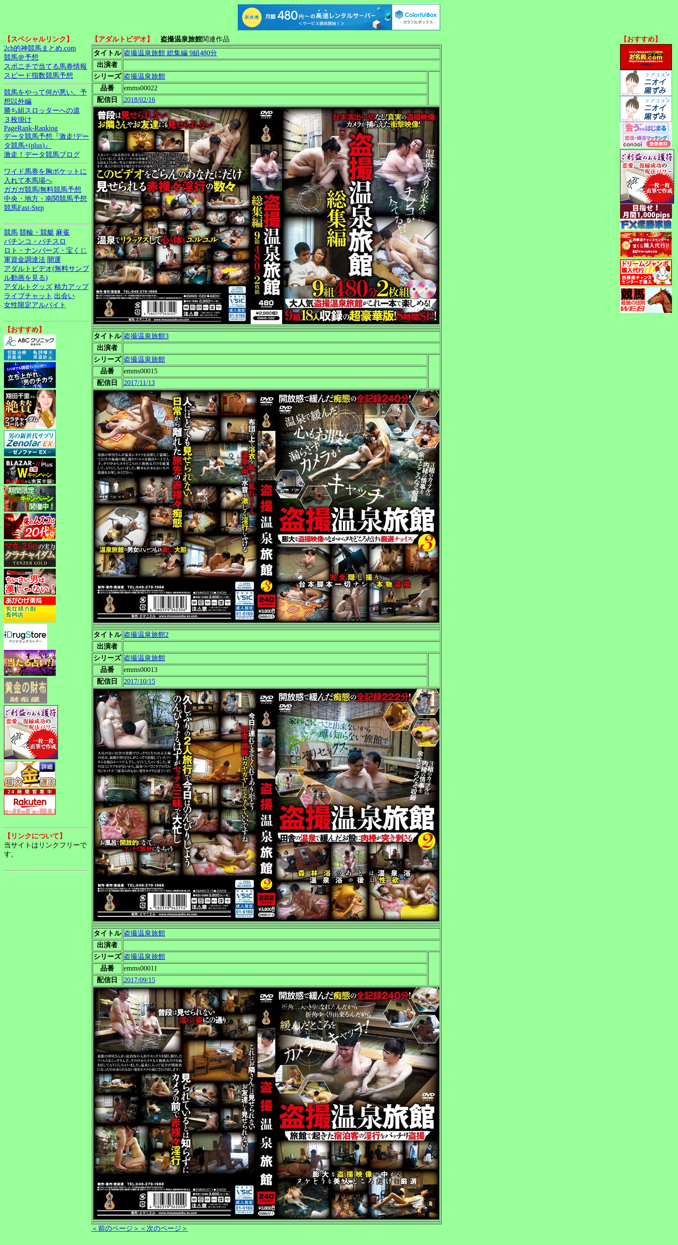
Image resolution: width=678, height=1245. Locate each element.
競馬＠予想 (21, 57)
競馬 (11, 232)
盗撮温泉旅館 (144, 76)
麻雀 (63, 232)
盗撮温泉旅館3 (146, 336)
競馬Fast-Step (24, 207)
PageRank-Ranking (31, 128)
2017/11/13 (139, 382)
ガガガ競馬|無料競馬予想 (42, 189)
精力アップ (71, 286)
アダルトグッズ (28, 286)
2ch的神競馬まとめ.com (40, 48)
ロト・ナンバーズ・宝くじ (45, 250)
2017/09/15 (139, 980)
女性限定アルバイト (35, 305)
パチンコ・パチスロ (35, 241)
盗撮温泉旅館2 (146, 634)
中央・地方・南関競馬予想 (45, 198)
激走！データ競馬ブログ (42, 154)
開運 (54, 259)
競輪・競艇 (36, 232)
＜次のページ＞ (164, 1228)
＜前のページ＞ (115, 1228)
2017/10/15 (139, 681)
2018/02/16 (139, 99)
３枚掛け (18, 119)
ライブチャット (28, 295)
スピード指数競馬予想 (38, 75)
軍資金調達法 (24, 259)
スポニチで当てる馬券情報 (45, 66)
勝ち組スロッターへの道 (42, 110)
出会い (64, 295)
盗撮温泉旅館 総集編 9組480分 (170, 53)
